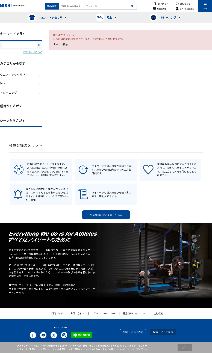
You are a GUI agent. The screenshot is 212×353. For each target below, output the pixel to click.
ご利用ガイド (162, 3)
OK (185, 347)
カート (205, 8)
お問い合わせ (184, 3)
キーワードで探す (12, 34)
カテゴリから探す (12, 63)
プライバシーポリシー (103, 313)
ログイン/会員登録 (186, 8)
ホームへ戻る (60, 44)
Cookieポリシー (124, 349)
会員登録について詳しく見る (106, 214)
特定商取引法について (134, 313)
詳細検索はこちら (32, 52)
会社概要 (158, 313)
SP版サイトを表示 (133, 332)
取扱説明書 (161, 8)
